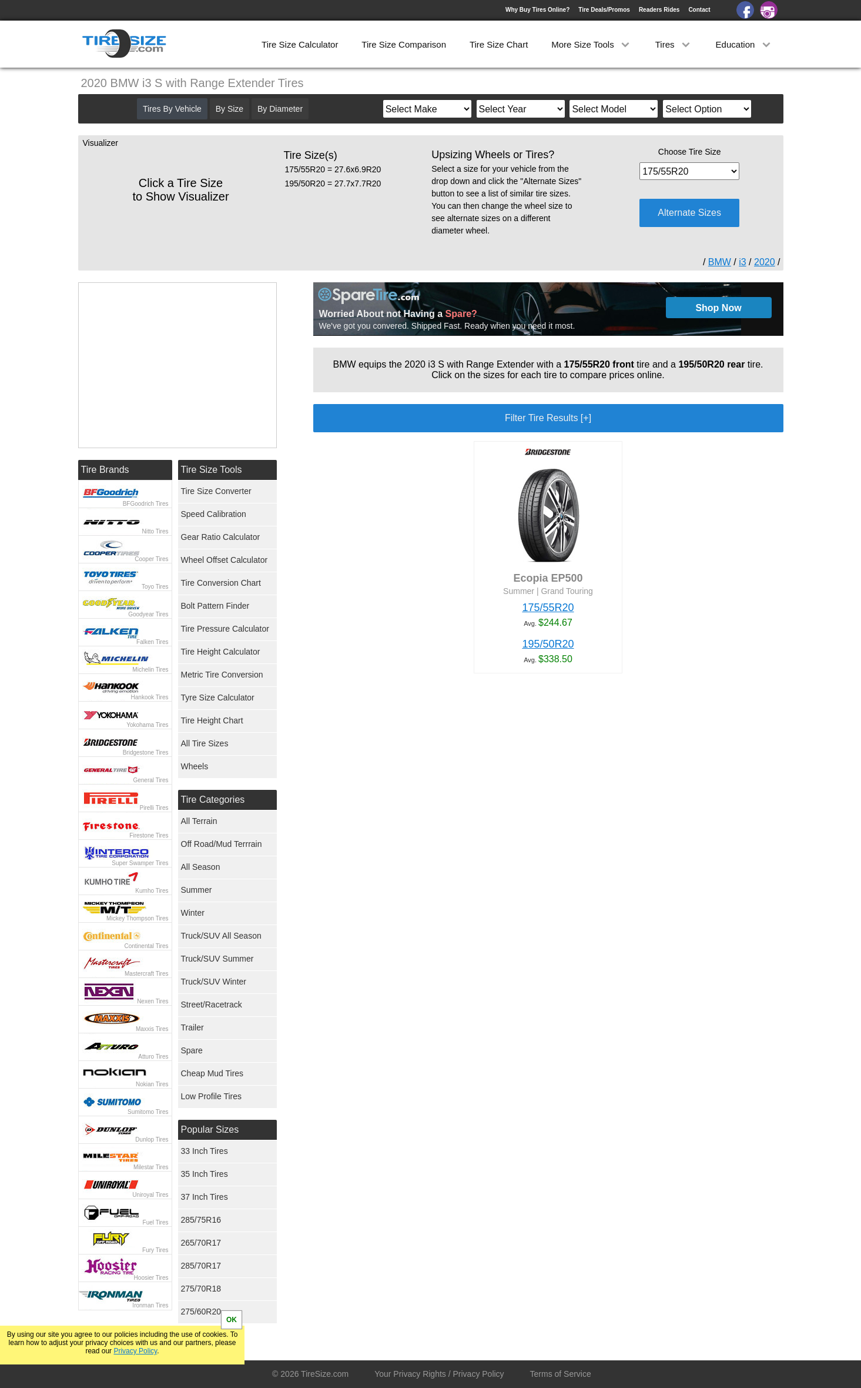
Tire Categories (213, 800)
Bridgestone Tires (146, 752)
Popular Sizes (210, 1130)
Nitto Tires (155, 531)
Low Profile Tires (211, 1096)
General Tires (150, 780)
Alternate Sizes (689, 213)
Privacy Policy (135, 1351)
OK (231, 1320)
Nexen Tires (152, 1001)
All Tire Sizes (205, 743)
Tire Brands (105, 470)
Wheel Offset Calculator (224, 560)
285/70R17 (201, 1265)
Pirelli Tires (154, 808)
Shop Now (718, 308)
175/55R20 (548, 607)
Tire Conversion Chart (221, 583)
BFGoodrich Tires (146, 504)
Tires (673, 44)
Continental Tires (146, 946)
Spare (192, 1050)
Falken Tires (152, 642)
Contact (699, 9)
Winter (193, 912)
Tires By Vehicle (172, 109)
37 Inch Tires (204, 1197)
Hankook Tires (150, 697)
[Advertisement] (527, 815)
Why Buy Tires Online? (537, 9)
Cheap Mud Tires (212, 1073)
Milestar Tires (150, 1167)
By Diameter (280, 109)
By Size (229, 109)
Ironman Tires (150, 1305)
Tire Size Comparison (403, 44)
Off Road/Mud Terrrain (221, 844)
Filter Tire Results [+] (548, 418)
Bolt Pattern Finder (215, 605)
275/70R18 (201, 1288)
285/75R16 (201, 1219)
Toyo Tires (155, 586)
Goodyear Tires (148, 614)
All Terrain (199, 821)
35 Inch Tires (204, 1174)
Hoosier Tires (151, 1277)
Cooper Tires (151, 559)
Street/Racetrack (211, 1004)
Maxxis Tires (152, 1029)
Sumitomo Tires (148, 1112)
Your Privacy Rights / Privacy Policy (439, 1374)
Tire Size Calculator (300, 44)
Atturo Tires (153, 1056)
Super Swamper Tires (140, 863)
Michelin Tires (150, 669)
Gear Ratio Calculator (220, 537)
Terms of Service (560, 1374)
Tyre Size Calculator (217, 697)
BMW (719, 262)
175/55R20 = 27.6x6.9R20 (333, 169)
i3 (742, 262)
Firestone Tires (148, 835)
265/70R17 (201, 1242)
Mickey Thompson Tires (137, 918)
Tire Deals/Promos (604, 9)
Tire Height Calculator (220, 651)
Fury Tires (155, 1250)
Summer (196, 890)
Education (744, 44)
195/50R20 (548, 644)
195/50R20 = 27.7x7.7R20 (333, 183)
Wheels (195, 766)
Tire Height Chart (212, 720)
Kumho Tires (151, 890)
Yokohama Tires (147, 725)
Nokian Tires (152, 1084)
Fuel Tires (156, 1222)
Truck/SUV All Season (221, 935)
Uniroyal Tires (150, 1195)
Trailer (192, 1027)
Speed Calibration (213, 514)
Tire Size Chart (499, 44)
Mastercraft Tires (146, 973)
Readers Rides (659, 9)
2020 (764, 262)
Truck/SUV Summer (217, 958)
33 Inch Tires (204, 1151)
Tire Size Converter (216, 491)
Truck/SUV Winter (214, 981)
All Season (200, 867)
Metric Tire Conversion (222, 674)
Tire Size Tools (211, 470)
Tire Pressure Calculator (225, 628)
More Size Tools (591, 44)
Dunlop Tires (151, 1139)
